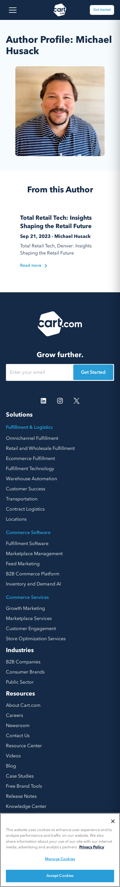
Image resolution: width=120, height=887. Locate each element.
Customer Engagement (31, 628)
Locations (16, 519)
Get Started (93, 372)
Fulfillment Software (27, 543)
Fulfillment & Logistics (29, 427)
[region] (60, 850)
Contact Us (18, 735)
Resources (20, 694)
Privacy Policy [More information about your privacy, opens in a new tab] (91, 847)
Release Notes (21, 796)
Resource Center (24, 745)
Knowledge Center (26, 806)
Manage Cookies (60, 859)
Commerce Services (27, 597)
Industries (20, 650)
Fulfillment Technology (30, 468)
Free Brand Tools (24, 786)
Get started (102, 9)
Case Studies (20, 776)
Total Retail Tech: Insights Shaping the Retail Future (56, 222)
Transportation (22, 499)
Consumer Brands (25, 672)
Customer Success (25, 489)
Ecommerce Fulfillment (30, 458)
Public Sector (20, 682)
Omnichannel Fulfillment (32, 438)
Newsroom (18, 725)
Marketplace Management (34, 553)
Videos (13, 756)
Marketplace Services (29, 618)
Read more (33, 265)
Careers (14, 715)
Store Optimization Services (36, 638)
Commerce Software (28, 532)
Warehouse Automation (31, 478)
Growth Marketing (25, 608)
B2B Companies (23, 662)
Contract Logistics (25, 509)
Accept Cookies (60, 875)
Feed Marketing (23, 564)
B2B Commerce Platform (32, 574)
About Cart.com (23, 705)
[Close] (112, 821)
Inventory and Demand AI (33, 584)
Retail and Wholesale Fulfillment (40, 448)
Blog (11, 766)
